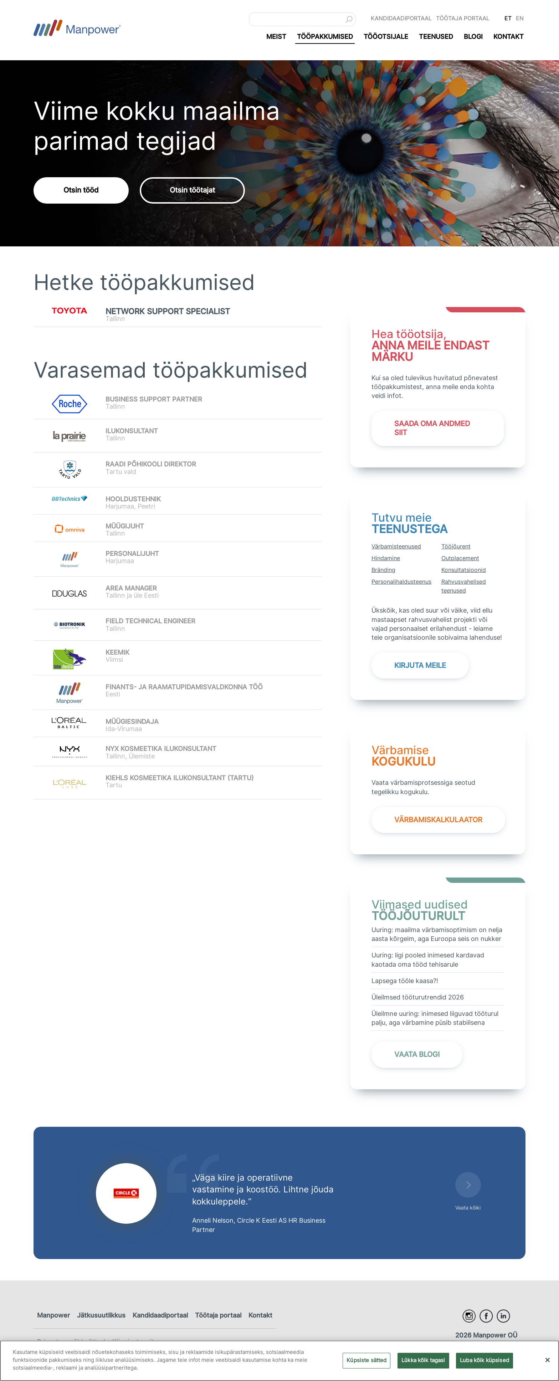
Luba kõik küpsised (484, 1370)
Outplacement (460, 558)
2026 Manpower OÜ (486, 1335)
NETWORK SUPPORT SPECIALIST (168, 311)
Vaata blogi (417, 1054)
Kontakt (508, 36)
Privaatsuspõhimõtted (71, 1341)
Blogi (473, 36)
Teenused (436, 36)
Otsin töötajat (192, 190)
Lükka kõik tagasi (423, 1370)
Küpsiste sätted (366, 1370)
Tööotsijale (386, 36)
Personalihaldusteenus (401, 581)
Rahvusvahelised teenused (463, 586)
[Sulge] (547, 1370)
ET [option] (508, 18)
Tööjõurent (456, 546)
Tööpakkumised (325, 36)
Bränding (383, 569)
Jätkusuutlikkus (101, 1315)
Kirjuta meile (420, 665)
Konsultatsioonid (463, 569)
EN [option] (520, 18)
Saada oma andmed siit (432, 428)
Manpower (53, 1315)
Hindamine (385, 558)
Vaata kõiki (468, 1207)
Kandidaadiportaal (401, 18)
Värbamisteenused (396, 546)
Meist (276, 36)
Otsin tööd (81, 190)
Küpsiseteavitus (136, 1341)
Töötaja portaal (462, 18)
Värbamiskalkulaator (438, 819)
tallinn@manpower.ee (486, 1344)
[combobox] (302, 19)
